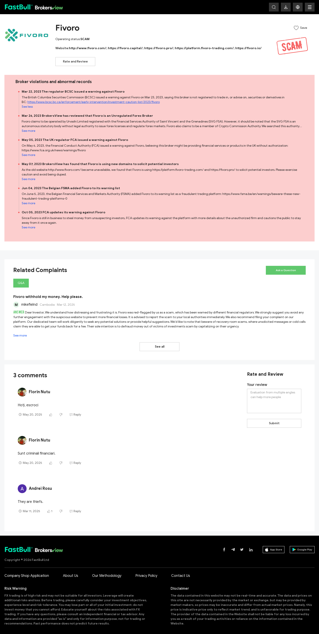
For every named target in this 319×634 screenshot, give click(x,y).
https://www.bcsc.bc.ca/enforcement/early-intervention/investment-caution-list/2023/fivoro (93, 102)
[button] (298, 7)
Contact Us (180, 571)
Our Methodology (106, 571)
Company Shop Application (26, 571)
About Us (70, 571)
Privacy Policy (146, 571)
